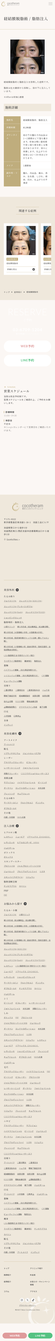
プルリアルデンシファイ (28, 889)
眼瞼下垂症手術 (21, 702)
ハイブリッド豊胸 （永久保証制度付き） (22, 676)
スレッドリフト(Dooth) (14, 613)
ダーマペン (8, 806)
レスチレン (8, 854)
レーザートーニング (12, 780)
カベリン (24, 904)
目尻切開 (18, 707)
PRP (5, 912)
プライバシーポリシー (27, 1323)
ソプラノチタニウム (12, 765)
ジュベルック (9, 889)
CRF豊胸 (7, 687)
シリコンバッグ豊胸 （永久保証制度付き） (23, 682)
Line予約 (40, 1335)
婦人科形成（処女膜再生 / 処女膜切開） (21, 633)
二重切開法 (8, 696)
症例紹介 (18, 292)
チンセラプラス (10, 904)
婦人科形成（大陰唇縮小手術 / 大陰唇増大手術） (25, 638)
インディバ (8, 736)
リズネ (45, 889)
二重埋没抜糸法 (35, 696)
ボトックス (8, 875)
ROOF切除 (41, 707)
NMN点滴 (22, 835)
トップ (7, 292)
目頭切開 (8, 707)
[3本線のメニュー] (50, 4)
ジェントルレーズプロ (33, 765)
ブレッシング (9, 811)
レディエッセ (37, 860)
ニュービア (21, 854)
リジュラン (32, 895)
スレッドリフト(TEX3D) (36, 613)
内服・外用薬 (9, 835)
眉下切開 (30, 719)
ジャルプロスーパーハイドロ (30, 883)
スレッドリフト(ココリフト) (32, 601)
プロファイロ (9, 883)
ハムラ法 (8, 702)
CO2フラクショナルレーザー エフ (19, 791)
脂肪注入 (40, 667)
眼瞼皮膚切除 (9, 713)
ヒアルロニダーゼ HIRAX (15, 866)
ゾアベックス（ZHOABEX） (16, 860)
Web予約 (15, 1335)
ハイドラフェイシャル (28, 800)
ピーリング (45, 800)
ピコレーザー (33, 774)
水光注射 (44, 806)
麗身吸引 (30, 667)
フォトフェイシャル (32, 780)
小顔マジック (9, 627)
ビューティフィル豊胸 (23, 687)
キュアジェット (25, 811)
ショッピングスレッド (13, 618)
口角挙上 (18, 728)
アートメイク (9, 756)
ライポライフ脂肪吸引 (13, 667)
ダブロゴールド (10, 826)
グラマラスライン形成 (13, 719)
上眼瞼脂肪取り (25, 713)
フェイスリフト (10, 601)
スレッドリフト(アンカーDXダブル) (19, 607)
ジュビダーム (35, 866)
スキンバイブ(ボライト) (14, 895)
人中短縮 (8, 728)
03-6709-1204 (27, 329)
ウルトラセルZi (28, 820)
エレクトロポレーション (26, 806)
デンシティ (42, 820)
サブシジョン (9, 800)
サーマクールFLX (11, 820)
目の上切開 (29, 707)
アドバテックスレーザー (14, 774)
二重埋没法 (21, 696)
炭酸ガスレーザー (11, 785)
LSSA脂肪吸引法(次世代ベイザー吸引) (20, 661)
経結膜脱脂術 (36, 702)
